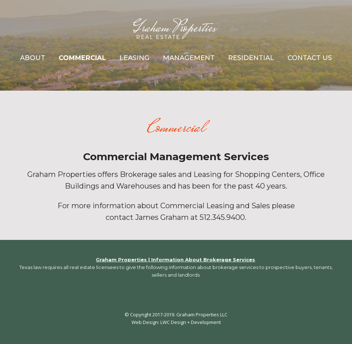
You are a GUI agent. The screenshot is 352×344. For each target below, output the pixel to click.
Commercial (82, 58)
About (32, 58)
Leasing (134, 58)
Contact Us (310, 58)
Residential (251, 58)
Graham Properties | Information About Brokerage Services (175, 259)
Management (189, 58)
